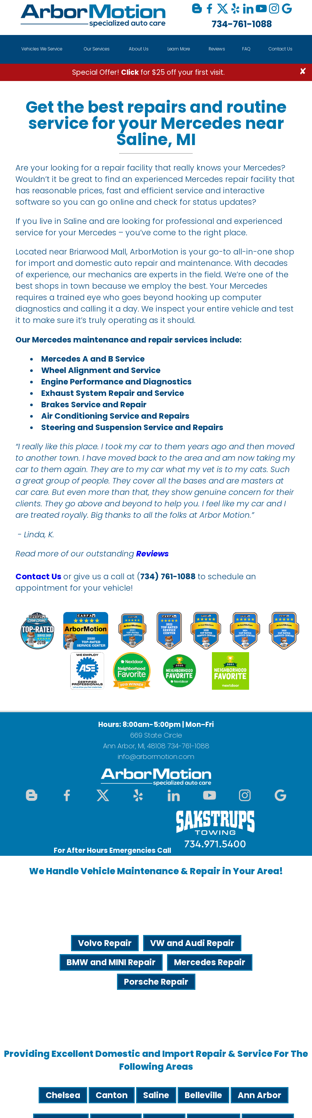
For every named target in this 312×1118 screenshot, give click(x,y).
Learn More (178, 49)
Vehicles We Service (41, 49)
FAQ (246, 49)
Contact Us (280, 49)
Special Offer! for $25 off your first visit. (148, 72)
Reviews (217, 49)
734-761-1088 (242, 24)
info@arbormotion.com (156, 757)
